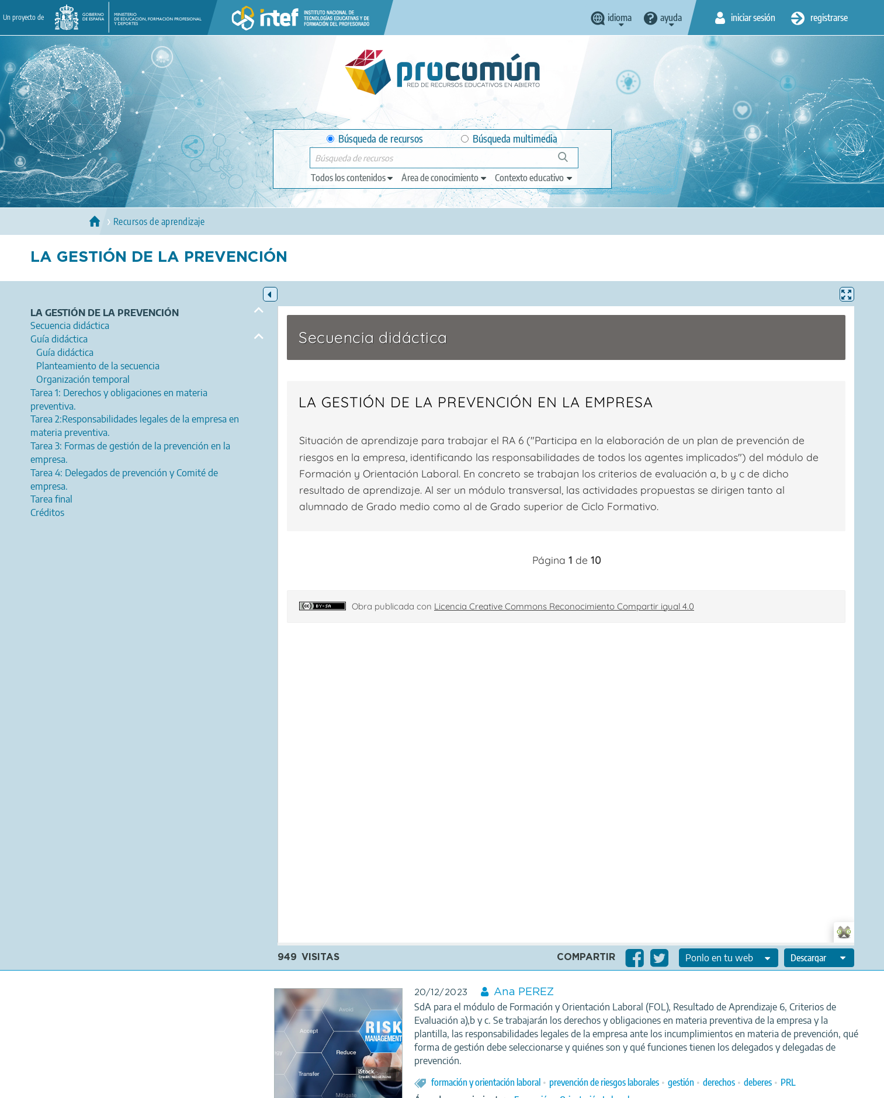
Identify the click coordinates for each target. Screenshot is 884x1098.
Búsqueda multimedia (509, 139)
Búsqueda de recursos (375, 139)
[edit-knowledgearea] (444, 177)
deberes (758, 1082)
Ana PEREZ (524, 992)
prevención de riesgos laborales (604, 1082)
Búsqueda (569, 161)
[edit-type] (352, 177)
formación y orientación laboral (485, 1082)
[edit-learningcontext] (534, 177)
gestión (681, 1082)
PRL (788, 1082)
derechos (719, 1082)
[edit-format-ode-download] (819, 957)
